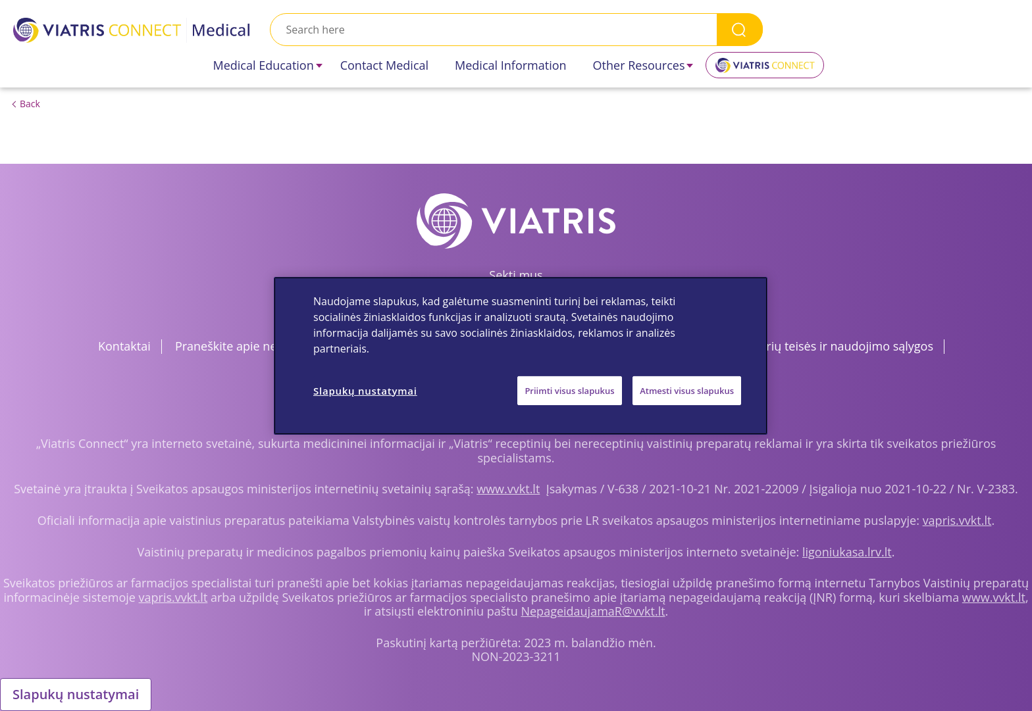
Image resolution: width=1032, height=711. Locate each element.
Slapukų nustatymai (76, 694)
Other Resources (639, 65)
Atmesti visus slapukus (687, 390)
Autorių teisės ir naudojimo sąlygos (836, 346)
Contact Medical (384, 65)
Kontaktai (124, 346)
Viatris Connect (765, 69)
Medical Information (511, 65)
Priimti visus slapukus (569, 390)
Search (740, 29)
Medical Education (263, 65)
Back (30, 103)
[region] (520, 355)
